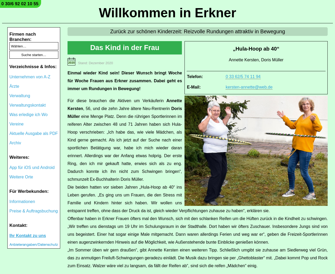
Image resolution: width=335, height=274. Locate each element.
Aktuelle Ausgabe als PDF (33, 133)
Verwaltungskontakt (27, 105)
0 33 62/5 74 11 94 (243, 76)
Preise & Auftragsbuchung (33, 211)
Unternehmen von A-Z (30, 77)
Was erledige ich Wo (28, 114)
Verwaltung (19, 96)
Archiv (15, 143)
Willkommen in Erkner (167, 13)
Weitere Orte (21, 177)
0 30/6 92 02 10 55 (19, 3)
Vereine (16, 124)
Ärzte (14, 86)
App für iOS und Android (32, 167)
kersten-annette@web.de (249, 87)
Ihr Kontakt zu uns (27, 235)
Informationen (22, 201)
